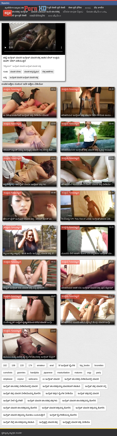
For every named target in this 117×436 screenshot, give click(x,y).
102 (5, 365)
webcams (33, 379)
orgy (89, 372)
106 (13, 365)
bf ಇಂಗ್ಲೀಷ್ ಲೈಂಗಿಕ (66, 365)
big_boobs (85, 365)
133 (22, 365)
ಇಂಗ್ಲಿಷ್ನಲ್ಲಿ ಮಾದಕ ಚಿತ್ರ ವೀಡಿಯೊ (76, 422)
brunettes (98, 365)
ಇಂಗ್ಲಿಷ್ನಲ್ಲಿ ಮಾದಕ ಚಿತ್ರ (48, 422)
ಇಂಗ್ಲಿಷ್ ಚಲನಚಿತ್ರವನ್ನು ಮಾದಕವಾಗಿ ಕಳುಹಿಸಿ (61, 386)
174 (30, 365)
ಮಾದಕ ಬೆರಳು (15, 72)
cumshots (7, 372)
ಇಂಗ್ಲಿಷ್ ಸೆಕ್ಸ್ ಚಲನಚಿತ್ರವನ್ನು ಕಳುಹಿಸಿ (18, 422)
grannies (21, 372)
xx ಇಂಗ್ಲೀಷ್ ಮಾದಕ (51, 379)
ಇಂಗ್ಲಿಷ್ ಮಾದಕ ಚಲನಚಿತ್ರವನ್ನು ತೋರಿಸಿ (79, 400)
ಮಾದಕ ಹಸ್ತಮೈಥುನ (31, 72)
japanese (48, 372)
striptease (7, 379)
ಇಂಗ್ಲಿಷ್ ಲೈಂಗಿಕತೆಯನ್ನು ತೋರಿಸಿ (63, 415)
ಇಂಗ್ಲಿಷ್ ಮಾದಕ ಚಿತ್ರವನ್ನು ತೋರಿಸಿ (56, 408)
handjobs (34, 372)
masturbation (63, 372)
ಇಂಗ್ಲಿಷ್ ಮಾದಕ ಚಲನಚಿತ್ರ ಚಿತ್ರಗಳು (42, 400)
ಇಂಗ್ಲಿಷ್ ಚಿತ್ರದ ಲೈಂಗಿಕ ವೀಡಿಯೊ (59, 393)
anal (52, 365)
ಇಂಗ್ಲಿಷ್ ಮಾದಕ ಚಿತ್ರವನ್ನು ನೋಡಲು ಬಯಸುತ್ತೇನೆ (24, 415)
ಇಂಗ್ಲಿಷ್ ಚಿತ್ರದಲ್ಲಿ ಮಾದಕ (88, 393)
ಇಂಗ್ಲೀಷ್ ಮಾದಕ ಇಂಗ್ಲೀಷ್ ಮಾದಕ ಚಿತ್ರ (24, 77)
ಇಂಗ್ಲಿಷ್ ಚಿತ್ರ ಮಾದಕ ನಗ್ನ (95, 386)
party (98, 372)
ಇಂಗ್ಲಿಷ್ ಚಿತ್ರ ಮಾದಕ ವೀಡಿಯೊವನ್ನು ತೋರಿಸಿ (22, 393)
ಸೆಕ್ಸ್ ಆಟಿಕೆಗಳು (47, 72)
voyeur (20, 379)
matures (78, 372)
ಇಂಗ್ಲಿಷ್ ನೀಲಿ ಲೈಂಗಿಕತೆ (13, 400)
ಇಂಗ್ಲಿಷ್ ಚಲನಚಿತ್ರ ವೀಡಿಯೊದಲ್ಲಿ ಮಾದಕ (81, 379)
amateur (41, 365)
